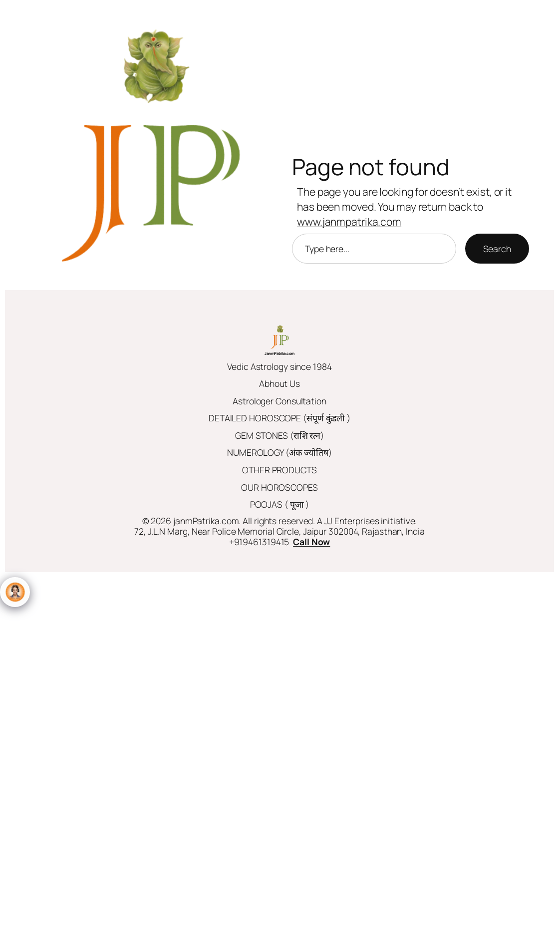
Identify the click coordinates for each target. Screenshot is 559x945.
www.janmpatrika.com (349, 221)
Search (497, 249)
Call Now (311, 542)
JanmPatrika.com (279, 353)
